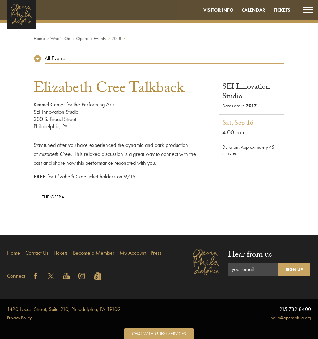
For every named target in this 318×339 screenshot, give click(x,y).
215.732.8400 (295, 309)
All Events (55, 58)
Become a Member (93, 252)
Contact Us (36, 252)
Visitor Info (218, 10)
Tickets (282, 10)
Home (39, 38)
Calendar (253, 10)
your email (243, 269)
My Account (133, 252)
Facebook (35, 276)
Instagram (82, 276)
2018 (116, 38)
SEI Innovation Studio (246, 92)
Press (156, 252)
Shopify (97, 276)
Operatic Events (91, 38)
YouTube (66, 276)
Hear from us (250, 255)
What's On (60, 38)
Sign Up (294, 269)
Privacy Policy (19, 317)
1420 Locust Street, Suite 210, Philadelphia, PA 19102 (64, 309)
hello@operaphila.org (291, 317)
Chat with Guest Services (159, 334)
